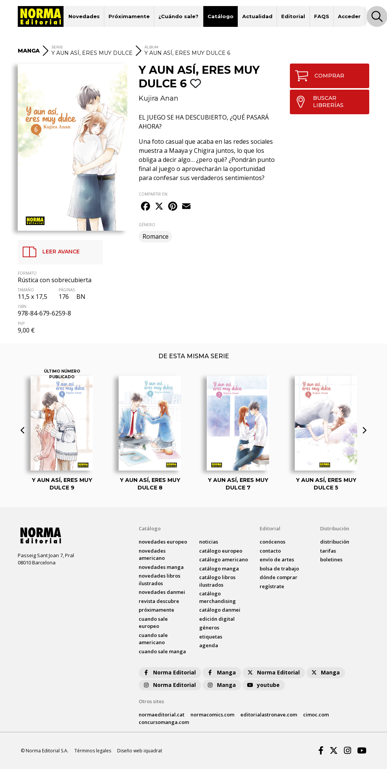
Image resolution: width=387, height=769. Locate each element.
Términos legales (92, 750)
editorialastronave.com (268, 714)
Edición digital (217, 618)
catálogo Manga (219, 568)
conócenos (272, 541)
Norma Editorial (169, 672)
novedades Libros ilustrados (159, 579)
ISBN (22, 306)
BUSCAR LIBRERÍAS (317, 102)
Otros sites (151, 701)
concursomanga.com (164, 722)
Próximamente (129, 16)
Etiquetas (210, 636)
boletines (331, 559)
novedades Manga (161, 567)
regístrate (272, 586)
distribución (334, 541)
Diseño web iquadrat (139, 750)
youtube (263, 684)
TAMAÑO (26, 289)
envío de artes (277, 559)
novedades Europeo (163, 541)
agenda (208, 645)
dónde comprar (278, 577)
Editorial (293, 16)
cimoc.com (316, 714)
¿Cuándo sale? (178, 16)
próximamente (156, 609)
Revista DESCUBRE (159, 601)
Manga (221, 672)
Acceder (349, 16)
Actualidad (257, 16)
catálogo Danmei (219, 609)
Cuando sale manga (162, 651)
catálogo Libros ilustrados (217, 581)
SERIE (57, 47)
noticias (208, 541)
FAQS (321, 16)
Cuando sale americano (153, 639)
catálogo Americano (223, 559)
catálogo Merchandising (217, 597)
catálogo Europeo (220, 550)
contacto (270, 550)
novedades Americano (152, 554)
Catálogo (220, 16)
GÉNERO (147, 224)
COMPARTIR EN (153, 194)
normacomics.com (212, 714)
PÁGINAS (67, 289)
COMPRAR (317, 75)
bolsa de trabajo (279, 568)
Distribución (334, 528)
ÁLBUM (151, 47)
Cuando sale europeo (153, 622)
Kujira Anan (158, 98)
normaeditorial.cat (161, 714)
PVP (21, 323)
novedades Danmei (162, 592)
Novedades (84, 16)
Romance (155, 236)
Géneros (209, 627)
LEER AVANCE (49, 252)
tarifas (328, 550)
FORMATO (27, 273)
